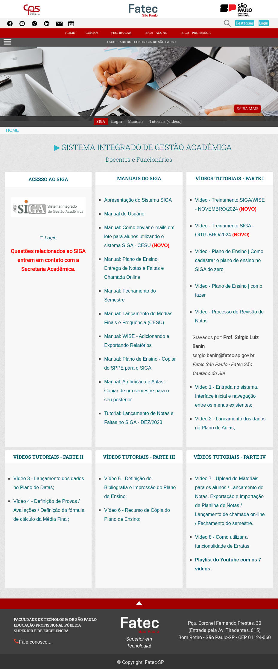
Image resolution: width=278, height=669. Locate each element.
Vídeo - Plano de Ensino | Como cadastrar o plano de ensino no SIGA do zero (229, 260)
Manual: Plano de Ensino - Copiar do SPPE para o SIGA (140, 363)
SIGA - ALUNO (156, 32)
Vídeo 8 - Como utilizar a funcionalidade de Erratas (222, 542)
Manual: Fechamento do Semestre (130, 295)
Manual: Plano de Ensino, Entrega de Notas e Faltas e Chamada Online (134, 268)
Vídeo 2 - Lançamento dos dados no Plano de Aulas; (230, 423)
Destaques (245, 23)
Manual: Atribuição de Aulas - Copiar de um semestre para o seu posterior (136, 390)
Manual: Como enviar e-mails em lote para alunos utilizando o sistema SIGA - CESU (139, 236)
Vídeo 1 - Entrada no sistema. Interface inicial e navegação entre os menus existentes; (227, 396)
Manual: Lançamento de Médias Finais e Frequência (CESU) (138, 318)
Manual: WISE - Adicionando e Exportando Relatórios (136, 341)
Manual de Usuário (124, 213)
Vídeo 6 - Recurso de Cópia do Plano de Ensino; (137, 515)
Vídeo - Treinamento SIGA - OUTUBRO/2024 (224, 230)
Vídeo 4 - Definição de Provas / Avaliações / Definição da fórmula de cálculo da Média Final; (48, 510)
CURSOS (92, 32)
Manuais (135, 121)
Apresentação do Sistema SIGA (138, 200)
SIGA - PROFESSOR (196, 32)
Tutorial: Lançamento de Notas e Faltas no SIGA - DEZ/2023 (139, 418)
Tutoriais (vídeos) (165, 121)
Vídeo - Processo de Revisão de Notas (229, 316)
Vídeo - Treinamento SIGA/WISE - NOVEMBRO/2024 (230, 205)
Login (263, 23)
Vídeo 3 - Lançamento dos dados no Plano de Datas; (48, 483)
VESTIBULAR (120, 32)
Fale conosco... (32, 641)
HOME (70, 32)
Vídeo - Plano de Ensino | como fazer (228, 291)
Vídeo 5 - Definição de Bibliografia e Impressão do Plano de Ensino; (140, 487)
